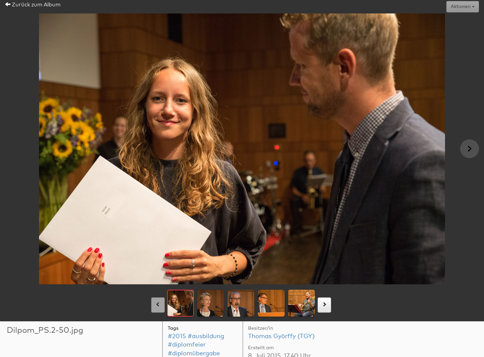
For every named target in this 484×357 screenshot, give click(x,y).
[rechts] (324, 305)
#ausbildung (206, 336)
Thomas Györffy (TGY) (281, 336)
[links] (158, 305)
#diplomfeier (187, 345)
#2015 (177, 336)
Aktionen (463, 6)
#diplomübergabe (194, 354)
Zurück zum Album (33, 4)
